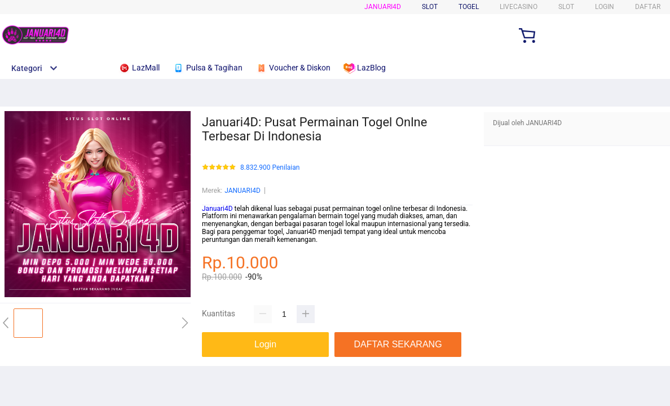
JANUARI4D (242, 191)
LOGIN (604, 7)
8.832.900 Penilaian (269, 167)
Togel (469, 7)
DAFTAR (647, 7)
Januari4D (382, 7)
